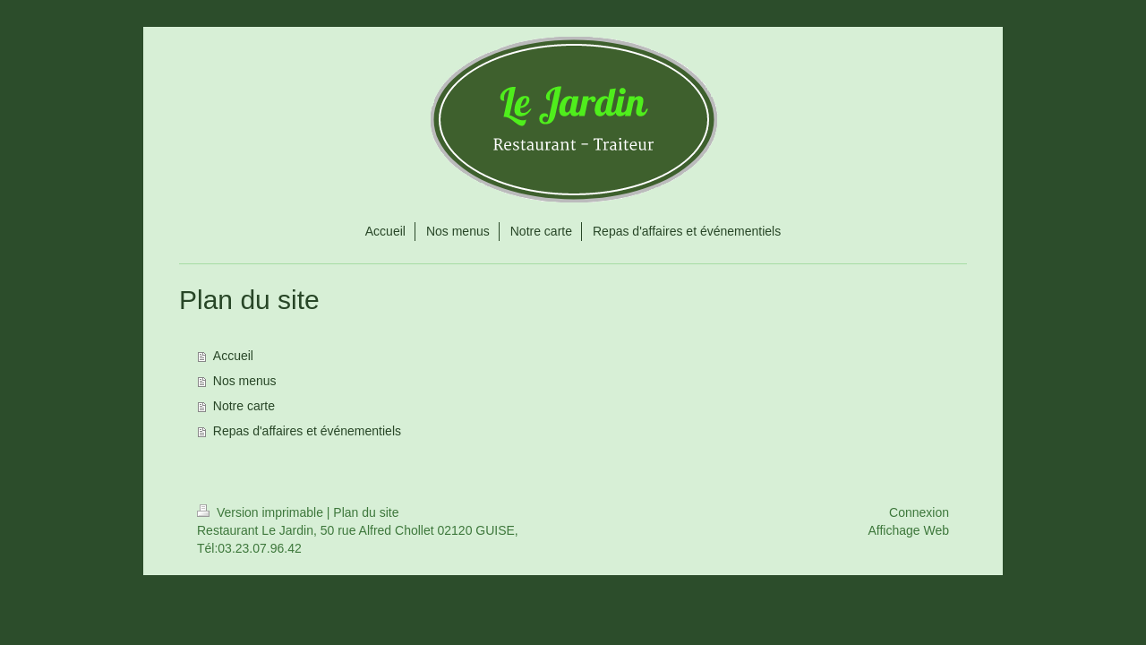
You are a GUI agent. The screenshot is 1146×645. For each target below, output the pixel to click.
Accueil (233, 355)
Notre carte (244, 406)
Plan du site (365, 512)
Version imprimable (262, 512)
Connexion (919, 512)
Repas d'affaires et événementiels (307, 431)
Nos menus (245, 381)
